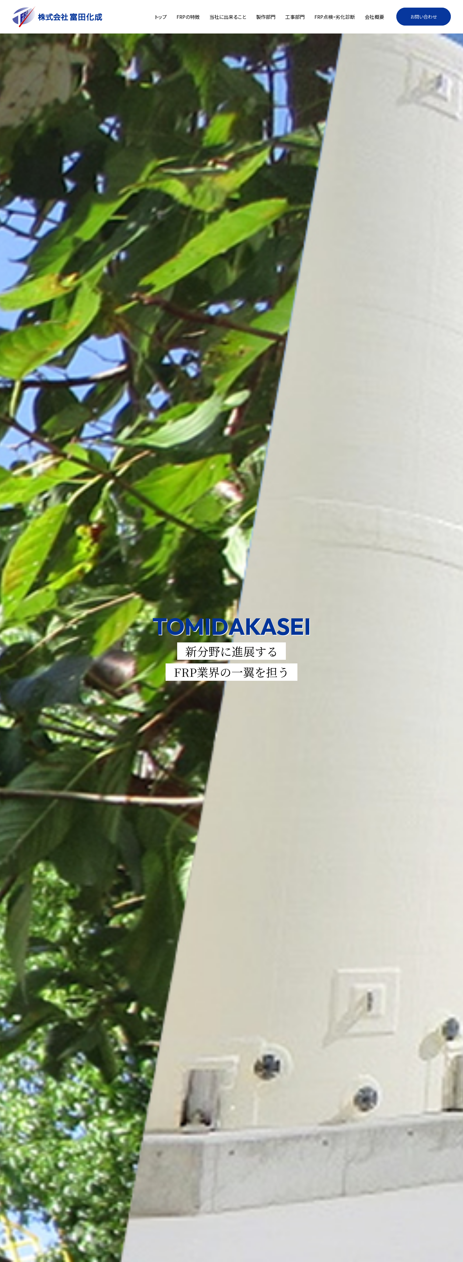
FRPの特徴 (188, 16)
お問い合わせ (423, 16)
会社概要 (374, 16)
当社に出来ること (227, 16)
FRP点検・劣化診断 (334, 16)
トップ (161, 16)
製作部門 (265, 16)
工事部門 (295, 16)
